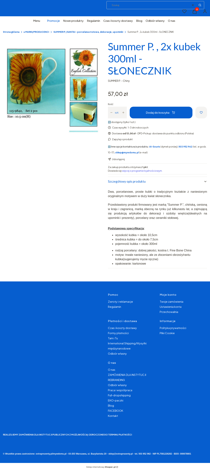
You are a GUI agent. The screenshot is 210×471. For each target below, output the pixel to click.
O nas (111, 369)
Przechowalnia (169, 311)
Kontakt (113, 415)
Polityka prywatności (173, 328)
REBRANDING (116, 380)
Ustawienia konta (170, 306)
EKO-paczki (115, 400)
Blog (111, 405)
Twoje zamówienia (171, 301)
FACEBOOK (115, 410)
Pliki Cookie (167, 333)
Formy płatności (118, 333)
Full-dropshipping (119, 395)
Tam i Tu (113, 338)
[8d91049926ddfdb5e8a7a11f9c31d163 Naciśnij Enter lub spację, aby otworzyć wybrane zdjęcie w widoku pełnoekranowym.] (52, 90)
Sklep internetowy (101, 467)
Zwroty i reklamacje (120, 301)
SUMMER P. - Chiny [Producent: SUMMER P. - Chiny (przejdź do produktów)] (119, 80)
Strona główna (11, 32)
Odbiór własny (117, 353)
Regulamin (114, 306)
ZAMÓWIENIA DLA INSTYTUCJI (127, 374)
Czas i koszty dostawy (122, 328)
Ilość (110, 104)
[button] (200, 5)
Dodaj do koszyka (160, 112)
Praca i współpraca (120, 390)
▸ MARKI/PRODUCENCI (36, 32)
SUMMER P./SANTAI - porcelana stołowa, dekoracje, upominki (88, 32)
